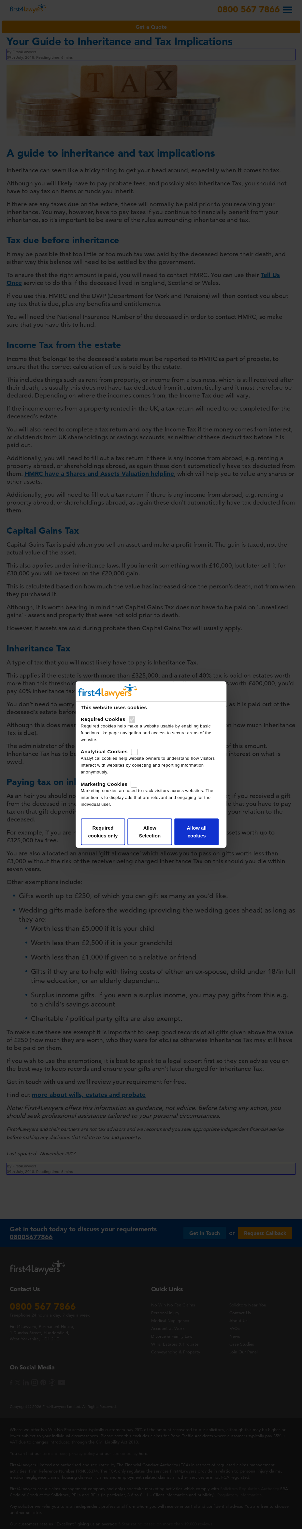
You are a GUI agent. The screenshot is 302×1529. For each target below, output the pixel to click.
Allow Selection (150, 831)
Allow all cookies (197, 831)
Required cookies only (103, 831)
